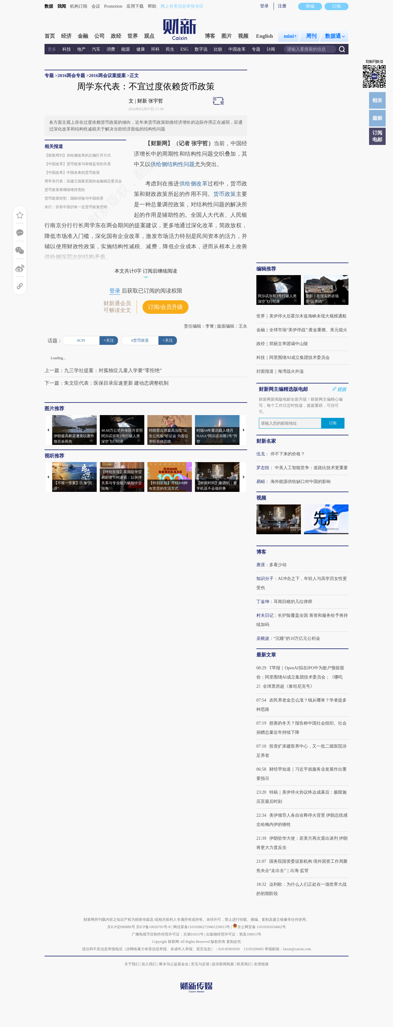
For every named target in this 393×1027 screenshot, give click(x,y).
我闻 (61, 6)
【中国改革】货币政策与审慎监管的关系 (78, 164)
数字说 (201, 49)
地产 (81, 49)
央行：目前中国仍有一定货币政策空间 (76, 207)
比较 (218, 49)
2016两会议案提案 (107, 75)
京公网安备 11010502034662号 (259, 927)
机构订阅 (78, 6)
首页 (50, 36)
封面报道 (265, 371)
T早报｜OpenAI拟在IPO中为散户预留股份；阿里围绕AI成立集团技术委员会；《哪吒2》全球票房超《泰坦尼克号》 (300, 677)
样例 (341, 389)
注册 (282, 6)
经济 (66, 36)
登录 (264, 6)
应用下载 (135, 6)
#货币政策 (140, 340)
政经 (116, 36)
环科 (155, 49)
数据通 (335, 36)
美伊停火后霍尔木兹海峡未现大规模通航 (308, 316)
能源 (126, 49)
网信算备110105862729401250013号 (202, 927)
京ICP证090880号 (121, 927)
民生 (170, 49)
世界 (132, 36)
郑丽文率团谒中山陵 (288, 343)
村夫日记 (265, 615)
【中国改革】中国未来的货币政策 (72, 172)
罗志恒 (262, 467)
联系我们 (244, 964)
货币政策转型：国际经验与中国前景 (74, 198)
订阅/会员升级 (165, 307)
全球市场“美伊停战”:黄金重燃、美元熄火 (308, 330)
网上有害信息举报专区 (182, 6)
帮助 (152, 6)
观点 (149, 36)
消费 (111, 49)
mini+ (290, 36)
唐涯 (260, 564)
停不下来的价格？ (287, 454)
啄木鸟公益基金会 (174, 964)
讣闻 (271, 49)
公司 (99, 36)
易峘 (260, 481)
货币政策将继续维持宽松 (65, 190)
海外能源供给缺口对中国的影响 (300, 481)
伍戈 (260, 454)
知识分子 (265, 578)
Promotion (113, 6)
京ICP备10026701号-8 (154, 927)
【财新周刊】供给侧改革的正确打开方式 (78, 155)
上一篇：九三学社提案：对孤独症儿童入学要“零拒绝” (103, 370)
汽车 (96, 49)
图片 (226, 36)
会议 (95, 6)
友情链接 (261, 964)
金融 (83, 36)
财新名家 (266, 441)
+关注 (108, 340)
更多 (52, 49)
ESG (185, 49)
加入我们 (149, 964)
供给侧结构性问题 (172, 164)
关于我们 (131, 964)
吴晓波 (262, 638)
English (264, 36)
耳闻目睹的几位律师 (293, 601)
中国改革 (237, 49)
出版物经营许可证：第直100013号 (233, 934)
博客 (210, 36)
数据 (49, 6)
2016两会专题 (71, 75)
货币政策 (224, 194)
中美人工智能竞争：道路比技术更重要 (311, 467)
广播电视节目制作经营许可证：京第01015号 (168, 934)
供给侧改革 (193, 184)
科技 (66, 49)
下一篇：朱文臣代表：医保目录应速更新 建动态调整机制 (107, 383)
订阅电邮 (377, 136)
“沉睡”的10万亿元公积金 (297, 638)
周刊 (311, 36)
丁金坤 (262, 601)
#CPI (81, 340)
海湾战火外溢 (291, 371)
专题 (256, 49)
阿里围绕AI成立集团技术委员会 (299, 357)
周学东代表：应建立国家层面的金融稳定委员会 (83, 181)
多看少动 (277, 564)
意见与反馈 (200, 964)
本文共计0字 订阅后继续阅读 (146, 271)
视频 (243, 36)
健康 (140, 49)
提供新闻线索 (223, 964)
